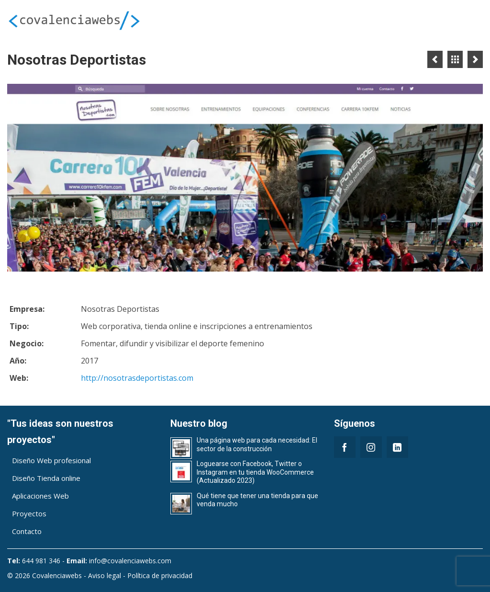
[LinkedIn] (397, 447)
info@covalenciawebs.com (130, 560)
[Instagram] (371, 447)
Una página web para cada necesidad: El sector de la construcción (257, 444)
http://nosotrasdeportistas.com (137, 378)
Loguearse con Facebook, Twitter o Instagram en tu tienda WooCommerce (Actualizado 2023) (255, 472)
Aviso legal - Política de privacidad (140, 575)
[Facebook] (345, 447)
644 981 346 (41, 560)
